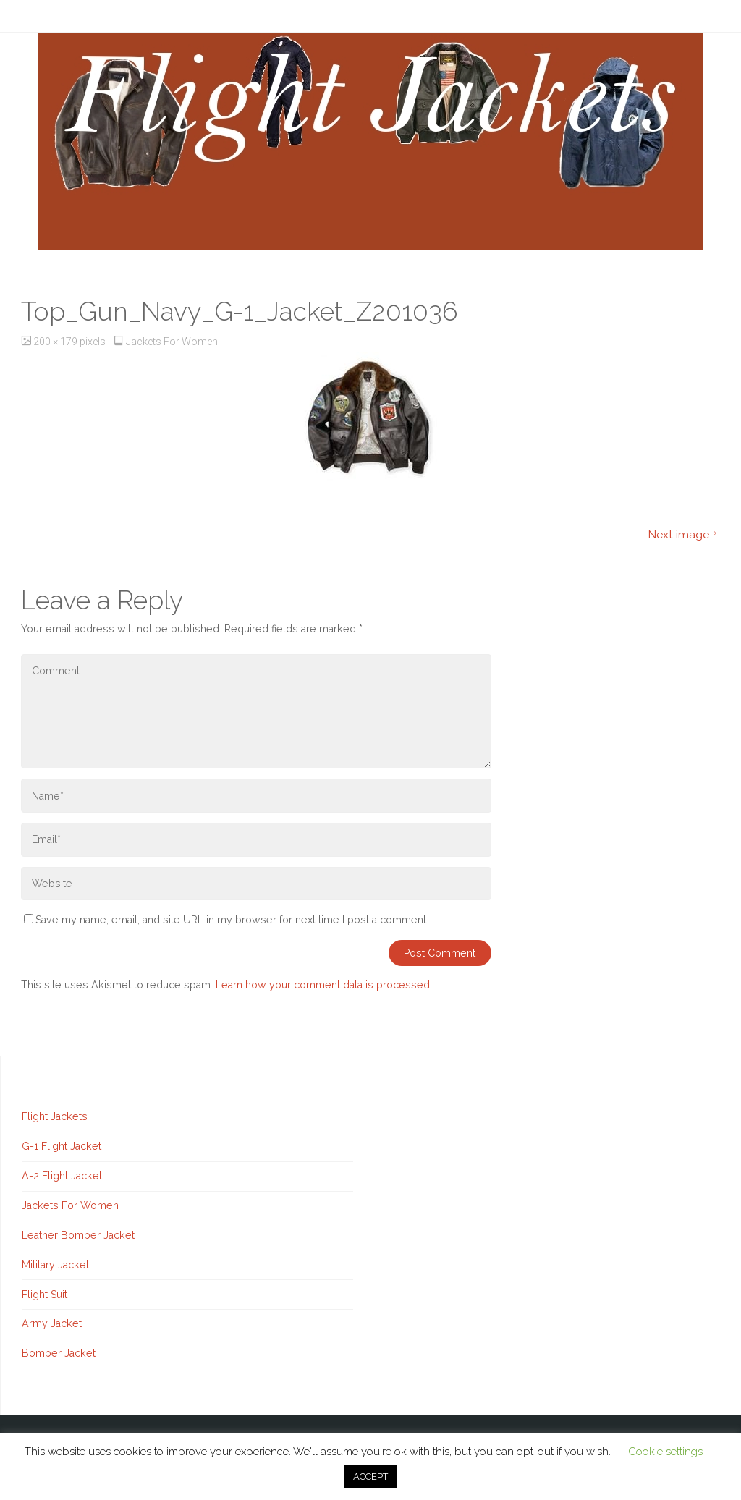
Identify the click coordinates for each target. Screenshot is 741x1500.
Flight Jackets (55, 1116)
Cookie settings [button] (665, 1451)
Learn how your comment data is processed (323, 985)
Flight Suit (44, 1294)
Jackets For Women (172, 341)
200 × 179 (56, 341)
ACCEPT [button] (370, 1476)
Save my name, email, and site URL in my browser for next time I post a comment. (226, 919)
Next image (684, 534)
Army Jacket (52, 1323)
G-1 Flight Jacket (61, 1146)
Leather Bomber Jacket (78, 1235)
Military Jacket (55, 1265)
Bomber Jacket (59, 1353)
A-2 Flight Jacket (62, 1176)
